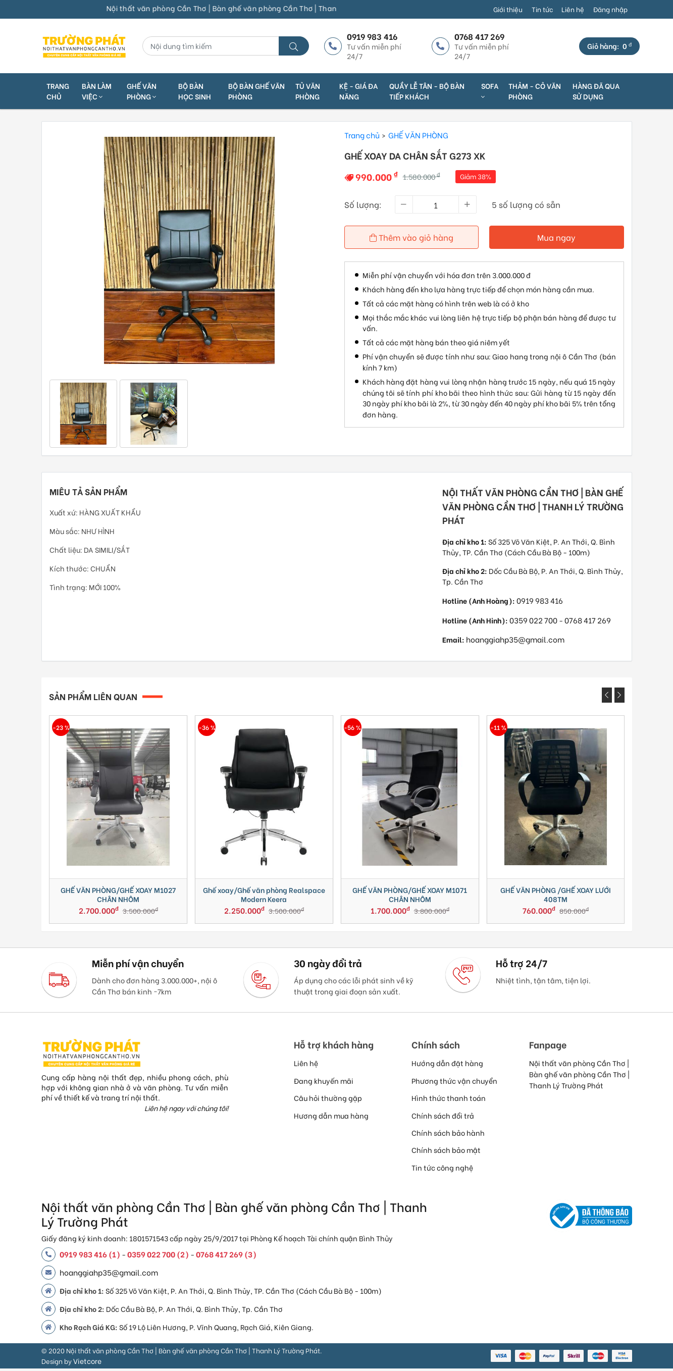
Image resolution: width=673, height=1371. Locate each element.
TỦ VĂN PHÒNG (307, 91)
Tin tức (542, 9)
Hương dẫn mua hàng (331, 1118)
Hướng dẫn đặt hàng (447, 1065)
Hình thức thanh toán (448, 1100)
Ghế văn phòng (142, 91)
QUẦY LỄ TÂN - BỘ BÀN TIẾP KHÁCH (426, 91)
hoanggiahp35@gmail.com (515, 639)
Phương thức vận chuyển (454, 1083)
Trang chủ (57, 91)
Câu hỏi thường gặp (328, 1100)
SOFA (489, 90)
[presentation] (607, 695)
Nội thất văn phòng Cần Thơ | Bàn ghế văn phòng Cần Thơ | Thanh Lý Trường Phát (579, 1076)
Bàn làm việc (97, 91)
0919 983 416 (539, 600)
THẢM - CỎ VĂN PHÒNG (534, 91)
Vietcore (87, 1363)
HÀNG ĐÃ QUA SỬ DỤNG (596, 91)
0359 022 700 (533, 619)
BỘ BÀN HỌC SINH (194, 91)
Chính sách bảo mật (446, 1152)
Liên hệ (572, 9)
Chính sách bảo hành (448, 1135)
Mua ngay (557, 237)
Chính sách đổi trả (442, 1118)
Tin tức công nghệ (442, 1170)
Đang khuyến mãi (323, 1083)
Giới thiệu (508, 9)
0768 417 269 (587, 619)
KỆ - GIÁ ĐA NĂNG (358, 91)
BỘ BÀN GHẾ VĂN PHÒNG (256, 91)
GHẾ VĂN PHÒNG (418, 134)
